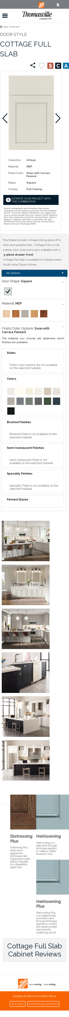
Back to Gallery (11, 27)
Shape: (12, 182)
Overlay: (13, 189)
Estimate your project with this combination (31, 200)
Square (26, 281)
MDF (18, 303)
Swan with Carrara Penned (25, 330)
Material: (13, 166)
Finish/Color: (16, 172)
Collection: (14, 160)
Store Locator (17, 1004)
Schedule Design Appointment (43, 1004)
